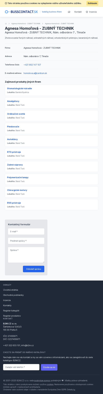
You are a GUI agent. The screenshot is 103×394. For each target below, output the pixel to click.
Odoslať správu (33, 269)
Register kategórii (11, 310)
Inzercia (91, 12)
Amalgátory (13, 101)
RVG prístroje (14, 203)
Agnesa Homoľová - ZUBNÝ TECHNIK (25, 24)
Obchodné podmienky (13, 295)
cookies (50, 384)
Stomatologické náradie (19, 88)
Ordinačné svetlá (16, 114)
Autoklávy (12, 139)
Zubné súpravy (15, 164)
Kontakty (7, 305)
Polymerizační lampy (18, 177)
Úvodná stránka (10, 290)
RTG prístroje (14, 152)
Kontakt (78, 12)
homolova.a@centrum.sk (35, 73)
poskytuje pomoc (42, 380)
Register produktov (12, 315)
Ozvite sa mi (49, 367)
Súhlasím (92, 3)
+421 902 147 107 (32, 64)
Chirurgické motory (17, 190)
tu (74, 389)
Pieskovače (13, 126)
